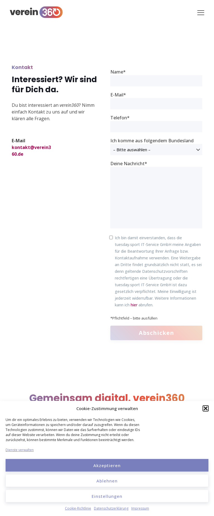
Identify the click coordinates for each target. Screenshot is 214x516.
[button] (205, 408)
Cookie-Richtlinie (78, 508)
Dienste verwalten (20, 450)
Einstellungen (107, 496)
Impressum (140, 508)
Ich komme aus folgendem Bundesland (156, 146)
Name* (156, 77)
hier (134, 304)
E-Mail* (156, 100)
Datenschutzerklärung (111, 508)
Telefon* (156, 123)
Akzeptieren (107, 465)
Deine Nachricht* (156, 194)
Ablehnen (107, 481)
